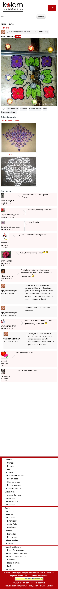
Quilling (10, 514)
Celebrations (10, 492)
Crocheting (11, 527)
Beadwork (11, 518)
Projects (8, 531)
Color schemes (13, 482)
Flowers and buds (8, 112)
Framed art (11, 534)
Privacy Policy (27, 586)
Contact (50, 586)
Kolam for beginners (15, 550)
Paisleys (10, 466)
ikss (45, 108)
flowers (23, 108)
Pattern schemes (14, 485)
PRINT (18, 36)
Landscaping (12, 540)
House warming (13, 501)
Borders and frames (15, 476)
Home (3, 24)
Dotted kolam (35, 108)
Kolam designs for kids (16, 557)
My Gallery (43, 31)
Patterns (8, 460)
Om (8, 469)
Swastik (10, 472)
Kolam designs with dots (17, 553)
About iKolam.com (12, 586)
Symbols (10, 463)
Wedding (11, 505)
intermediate (12, 108)
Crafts (7, 508)
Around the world (14, 495)
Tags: (3, 108)
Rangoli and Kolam (13, 547)
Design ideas (12, 479)
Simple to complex (14, 488)
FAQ (9, 566)
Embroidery (12, 521)
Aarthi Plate (12, 524)
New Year (11, 498)
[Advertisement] (31, 420)
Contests (11, 560)
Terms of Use (39, 586)
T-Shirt (10, 543)
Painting (10, 511)
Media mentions (13, 563)
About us (11, 569)
